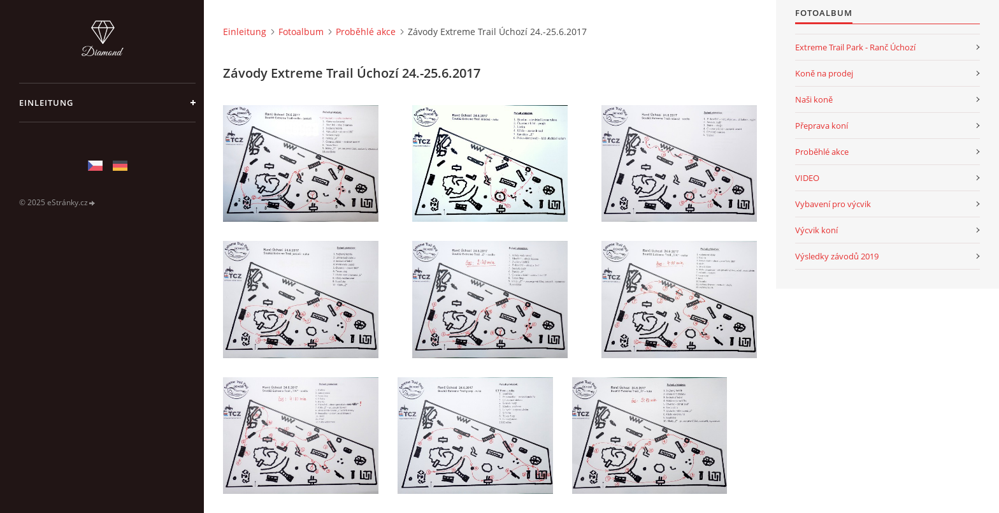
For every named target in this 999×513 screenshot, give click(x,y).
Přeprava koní (821, 125)
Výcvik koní (816, 230)
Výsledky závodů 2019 (837, 256)
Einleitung (46, 102)
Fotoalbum (301, 31)
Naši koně (814, 99)
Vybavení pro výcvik (833, 204)
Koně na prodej (824, 73)
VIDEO (807, 178)
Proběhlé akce (366, 31)
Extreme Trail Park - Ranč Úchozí (855, 47)
